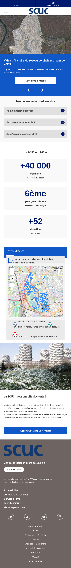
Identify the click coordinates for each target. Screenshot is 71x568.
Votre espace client (15, 507)
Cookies (35, 539)
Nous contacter (53, 5)
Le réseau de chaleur (16, 494)
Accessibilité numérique (36, 548)
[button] (45, 304)
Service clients (12, 498)
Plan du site (35, 552)
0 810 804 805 (14, 469)
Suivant (41, 90)
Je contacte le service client (35, 122)
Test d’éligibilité (12, 502)
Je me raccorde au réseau (35, 110)
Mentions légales (35, 526)
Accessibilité (11, 490)
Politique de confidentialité (35, 535)
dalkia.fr (17, 5)
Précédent (29, 90)
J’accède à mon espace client (35, 134)
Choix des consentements (36, 544)
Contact (35, 557)
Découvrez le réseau (35, 81)
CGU (35, 531)
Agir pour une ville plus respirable (35, 431)
